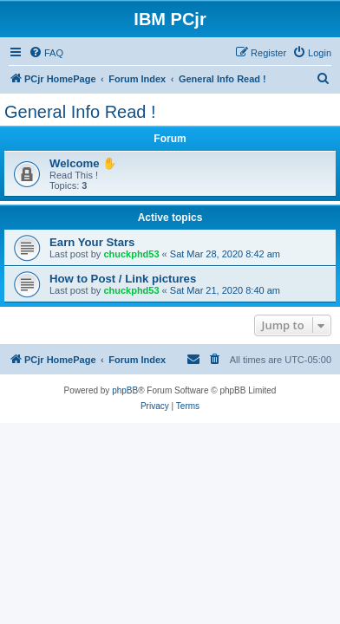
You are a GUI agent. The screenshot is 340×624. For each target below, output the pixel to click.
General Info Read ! (80, 111)
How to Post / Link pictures (122, 278)
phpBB (125, 390)
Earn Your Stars (91, 242)
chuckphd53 (131, 254)
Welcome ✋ (82, 163)
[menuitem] (46, 52)
